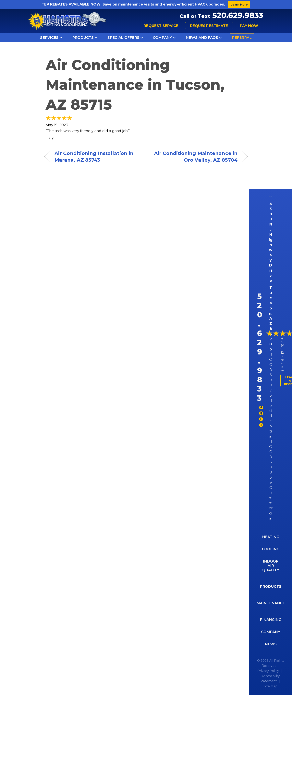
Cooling (270, 549)
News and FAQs (202, 37)
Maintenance (270, 603)
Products (83, 37)
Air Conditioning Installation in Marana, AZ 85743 (94, 156)
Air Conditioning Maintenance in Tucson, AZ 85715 (135, 84)
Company (162, 37)
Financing (270, 620)
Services (49, 37)
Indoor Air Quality (270, 565)
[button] (60, 38)
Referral (242, 37)
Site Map (270, 686)
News (271, 644)
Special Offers (123, 37)
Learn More (239, 4)
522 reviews (282, 361)
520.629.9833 (237, 15)
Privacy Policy (268, 671)
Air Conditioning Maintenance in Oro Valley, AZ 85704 (194, 156)
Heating (270, 537)
